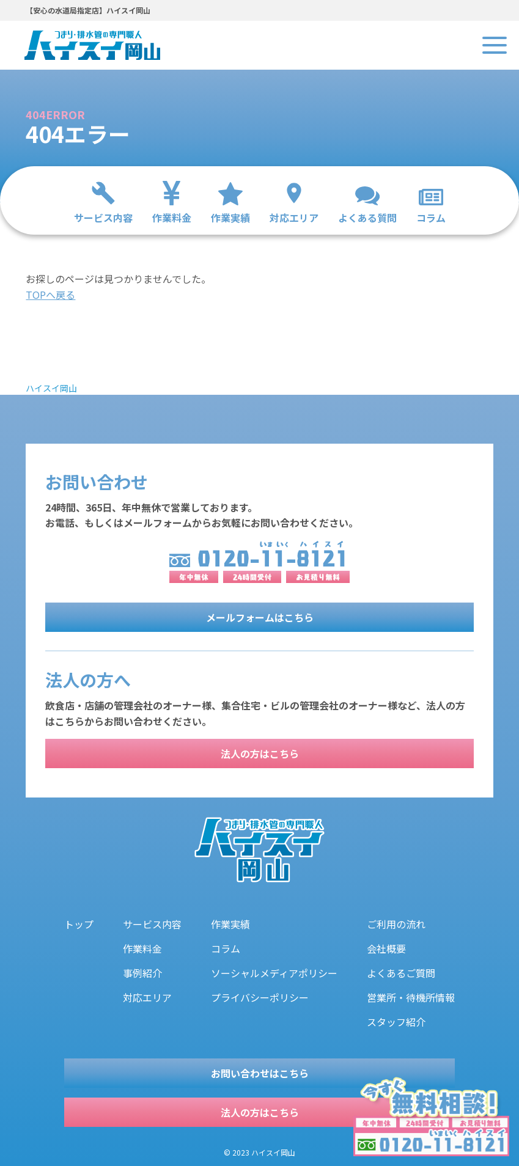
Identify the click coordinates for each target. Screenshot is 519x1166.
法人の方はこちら (260, 753)
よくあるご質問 (401, 973)
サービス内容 (152, 924)
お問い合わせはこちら (260, 1073)
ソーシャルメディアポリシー (274, 973)
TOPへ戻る (50, 294)
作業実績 (230, 924)
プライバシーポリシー (260, 997)
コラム (225, 948)
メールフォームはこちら (260, 617)
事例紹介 (142, 973)
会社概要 (386, 948)
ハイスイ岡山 (51, 388)
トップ (79, 924)
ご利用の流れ (396, 924)
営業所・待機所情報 (411, 997)
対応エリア (147, 997)
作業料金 (142, 948)
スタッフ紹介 (396, 1021)
